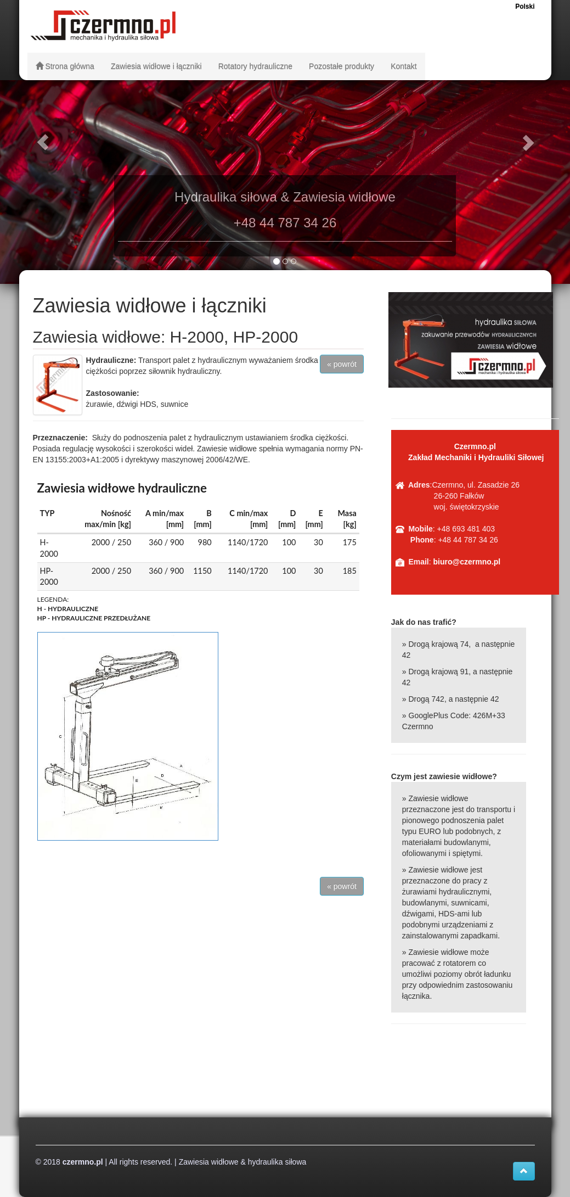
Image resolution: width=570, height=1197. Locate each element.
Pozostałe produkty (341, 66)
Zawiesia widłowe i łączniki (156, 66)
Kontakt (403, 66)
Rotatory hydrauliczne (255, 66)
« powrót (342, 364)
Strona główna (65, 66)
